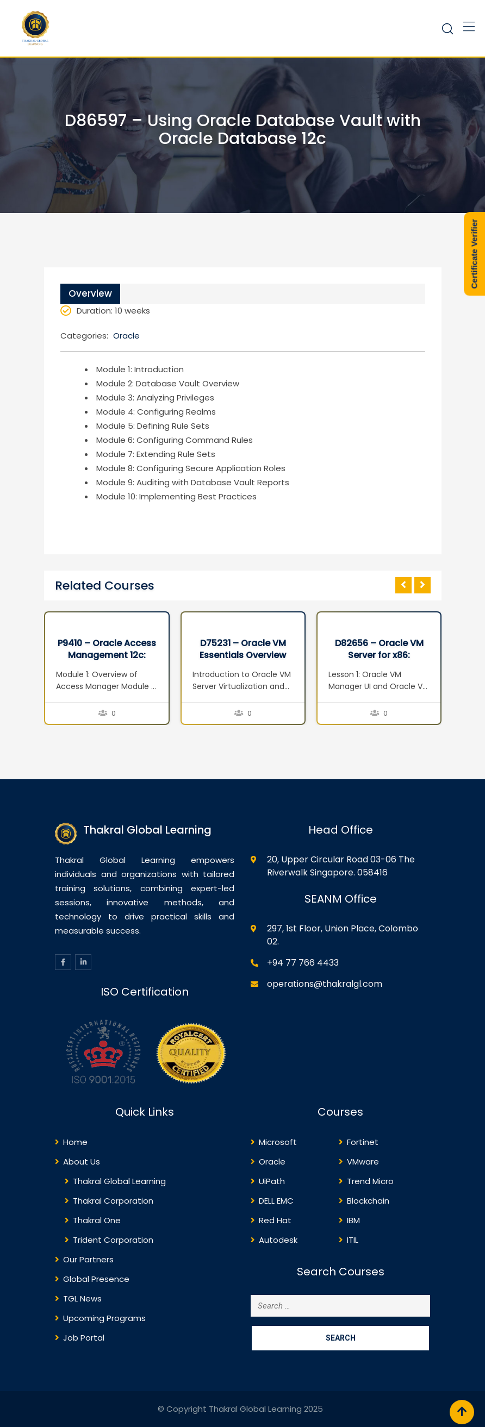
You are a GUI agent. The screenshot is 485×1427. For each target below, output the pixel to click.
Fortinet (362, 1142)
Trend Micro (370, 1181)
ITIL (352, 1240)
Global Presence (96, 1279)
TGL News (82, 1298)
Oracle (126, 335)
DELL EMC (276, 1200)
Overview (90, 293)
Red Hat (275, 1220)
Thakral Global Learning (119, 1181)
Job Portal (83, 1337)
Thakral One (97, 1220)
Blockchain (368, 1200)
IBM (353, 1220)
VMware (363, 1161)
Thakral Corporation (113, 1200)
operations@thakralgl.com (324, 984)
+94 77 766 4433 (303, 962)
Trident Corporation (113, 1240)
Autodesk (278, 1240)
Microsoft (278, 1142)
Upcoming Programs (104, 1318)
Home (75, 1142)
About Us (81, 1161)
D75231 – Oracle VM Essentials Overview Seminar (243, 655)
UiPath (272, 1181)
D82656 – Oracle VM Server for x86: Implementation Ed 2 (379, 655)
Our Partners (88, 1259)
